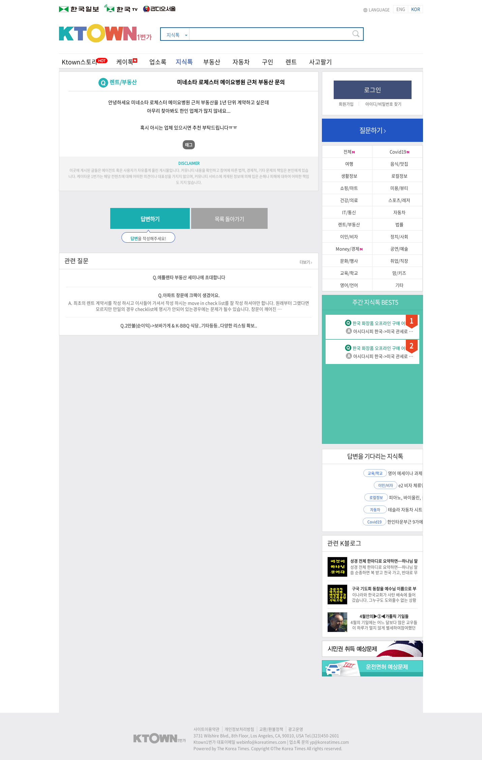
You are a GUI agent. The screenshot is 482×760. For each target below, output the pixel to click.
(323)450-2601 (325, 736)
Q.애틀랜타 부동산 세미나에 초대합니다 (189, 277)
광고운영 (295, 729)
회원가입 (346, 104)
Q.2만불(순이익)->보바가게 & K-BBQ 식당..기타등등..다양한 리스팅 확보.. (188, 325)
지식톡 (184, 61)
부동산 (211, 61)
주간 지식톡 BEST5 (375, 302)
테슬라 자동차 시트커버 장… (414, 509)
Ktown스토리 (79, 61)
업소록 (158, 61)
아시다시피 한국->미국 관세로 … (383, 331)
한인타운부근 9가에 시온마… (414, 521)
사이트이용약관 (206, 729)
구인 (267, 61)
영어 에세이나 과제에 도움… (414, 473)
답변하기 (150, 219)
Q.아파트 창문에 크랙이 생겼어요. (189, 295)
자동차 (241, 61)
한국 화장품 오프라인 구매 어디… (383, 323)
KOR (415, 9)
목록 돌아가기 (229, 219)
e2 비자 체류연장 (413, 485)
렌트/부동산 (123, 82)
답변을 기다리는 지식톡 (375, 456)
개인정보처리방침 (239, 729)
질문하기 (372, 130)
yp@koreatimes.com (329, 742)
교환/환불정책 (271, 729)
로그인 (372, 89)
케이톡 (126, 61)
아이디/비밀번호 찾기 (383, 104)
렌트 (291, 61)
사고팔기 (320, 61)
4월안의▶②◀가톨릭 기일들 (384, 616)
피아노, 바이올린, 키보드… (414, 497)
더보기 (306, 262)
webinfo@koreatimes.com (261, 742)
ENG (400, 9)
